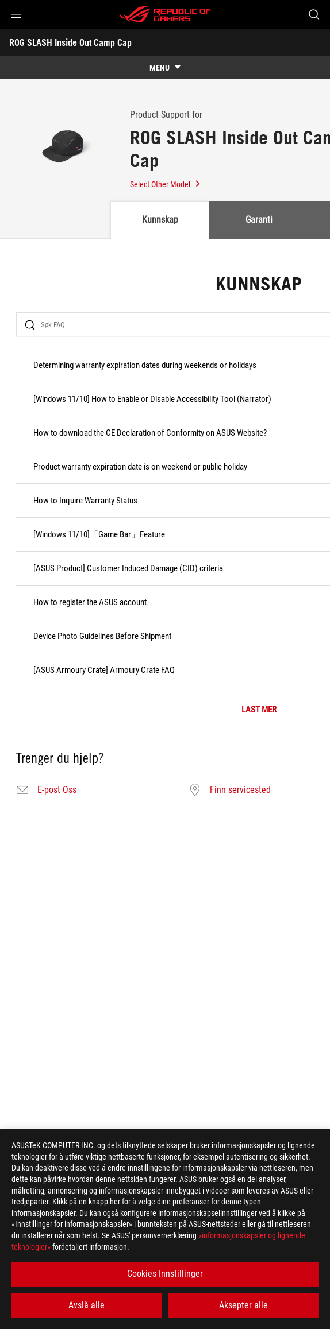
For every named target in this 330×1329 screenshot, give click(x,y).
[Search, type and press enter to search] (313, 14)
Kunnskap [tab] (160, 219)
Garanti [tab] (259, 219)
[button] (16, 14)
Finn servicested (240, 790)
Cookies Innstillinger (165, 1273)
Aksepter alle (243, 1305)
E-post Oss (56, 790)
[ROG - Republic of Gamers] (165, 14)
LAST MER (259, 710)
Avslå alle (86, 1305)
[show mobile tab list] (165, 67)
